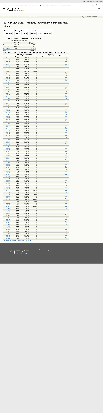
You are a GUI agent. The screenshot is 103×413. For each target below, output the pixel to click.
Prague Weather (65, 5)
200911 (8, 229)
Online (6, 31)
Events (33, 33)
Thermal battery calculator (47, 250)
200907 (8, 237)
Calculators (57, 5)
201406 (8, 132)
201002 (8, 224)
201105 (8, 198)
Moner (84, 1)
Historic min (6, 47)
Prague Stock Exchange (16, 5)
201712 (8, 57)
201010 (8, 210)
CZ (93, 5)
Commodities (45, 5)
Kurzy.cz (5, 17)
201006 (8, 217)
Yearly (25, 33)
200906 (8, 238)
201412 (8, 121)
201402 (8, 139)
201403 (8, 137)
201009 (8, 212)
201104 (8, 199)
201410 (8, 125)
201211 (8, 166)
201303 (8, 159)
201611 (8, 80)
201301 (8, 162)
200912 (8, 228)
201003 (8, 222)
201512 (8, 100)
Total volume (6, 50)
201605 (8, 91)
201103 (8, 201)
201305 (8, 155)
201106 (8, 196)
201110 (8, 189)
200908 (8, 235)
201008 (8, 214)
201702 (8, 75)
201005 (8, 219)
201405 (8, 134)
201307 (8, 151)
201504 (8, 114)
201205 (8, 176)
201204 (8, 178)
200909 (8, 233)
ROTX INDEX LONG (30, 17)
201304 (8, 157)
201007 (8, 215)
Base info (34, 31)
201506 (8, 111)
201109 (8, 190)
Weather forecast (99, 1)
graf (66, 57)
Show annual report (9, 240)
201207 (8, 173)
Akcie (14, 17)
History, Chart (19, 31)
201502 (8, 118)
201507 (8, 109)
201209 (8, 169)
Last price (5, 43)
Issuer (40, 33)
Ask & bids (8, 33)
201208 (8, 171)
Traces (18, 33)
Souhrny (38, 17)
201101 (8, 205)
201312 (8, 143)
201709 (8, 63)
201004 (8, 221)
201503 (8, 116)
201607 (8, 87)
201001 (8, 226)
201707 (8, 66)
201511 (8, 102)
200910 (8, 231)
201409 (8, 127)
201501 (8, 119)
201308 (8, 150)
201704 (8, 72)
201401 (8, 141)
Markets (10, 17)
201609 (8, 84)
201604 (8, 93)
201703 (8, 73)
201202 (8, 182)
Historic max (6, 48)
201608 (8, 86)
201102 (8, 203)
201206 (8, 174)
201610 (8, 82)
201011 (8, 208)
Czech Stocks (20, 17)
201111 (8, 187)
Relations (47, 33)
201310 (8, 146)
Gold (51, 5)
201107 (8, 194)
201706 (8, 68)
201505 (8, 112)
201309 (8, 148)
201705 (8, 70)
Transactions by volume (24, 240)
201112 (8, 185)
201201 (8, 183)
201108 (8, 192)
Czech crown (27, 5)
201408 (8, 128)
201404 (8, 135)
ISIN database (90, 1)
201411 (8, 123)
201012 (8, 206)
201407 (8, 130)
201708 (8, 64)
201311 (8, 144)
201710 (8, 61)
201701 (8, 77)
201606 (8, 89)
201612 (8, 79)
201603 (8, 95)
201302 (8, 160)
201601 (8, 98)
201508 (8, 107)
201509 (8, 105)
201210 (8, 167)
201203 (8, 180)
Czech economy (36, 5)
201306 (8, 153)
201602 (8, 96)
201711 (8, 59)
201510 (8, 103)
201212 (8, 164)
